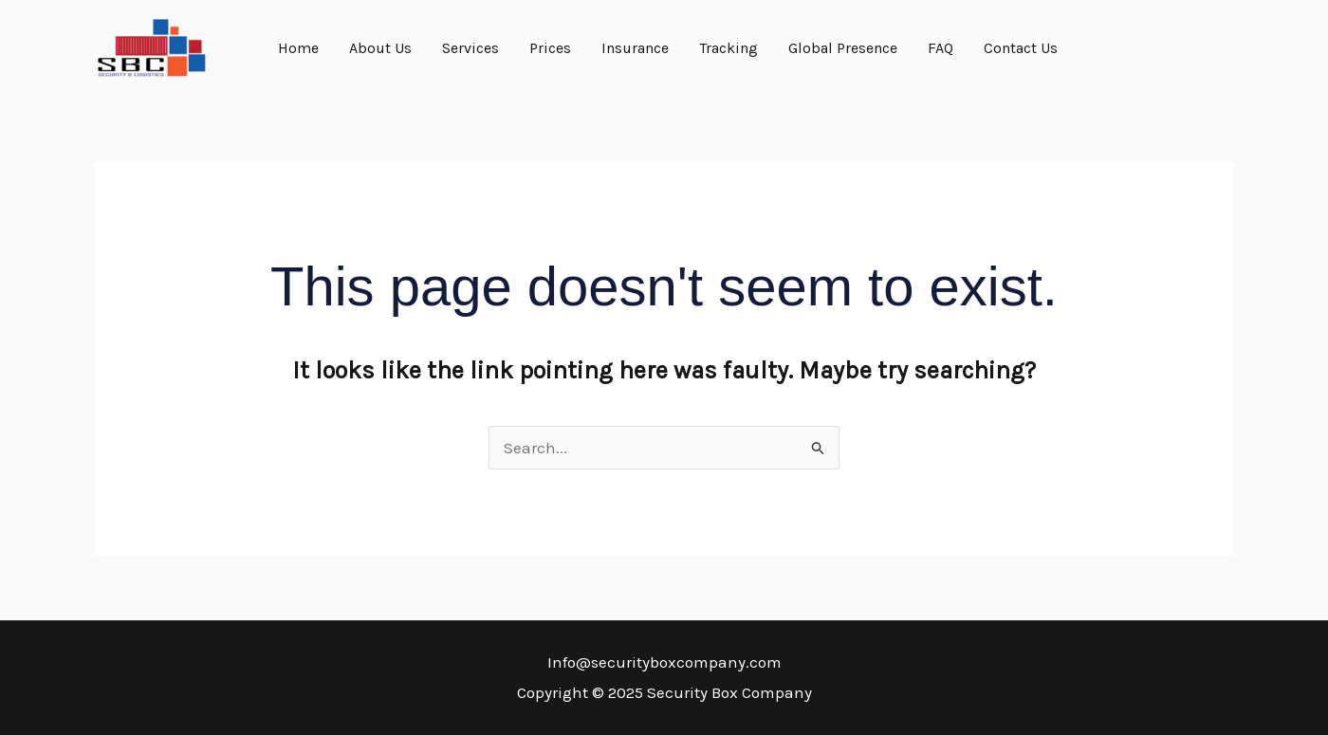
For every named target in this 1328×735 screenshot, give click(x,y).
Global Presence (842, 48)
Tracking (728, 48)
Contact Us (1021, 48)
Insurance (635, 48)
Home (298, 48)
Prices (550, 48)
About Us (380, 48)
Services (470, 48)
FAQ (940, 48)
